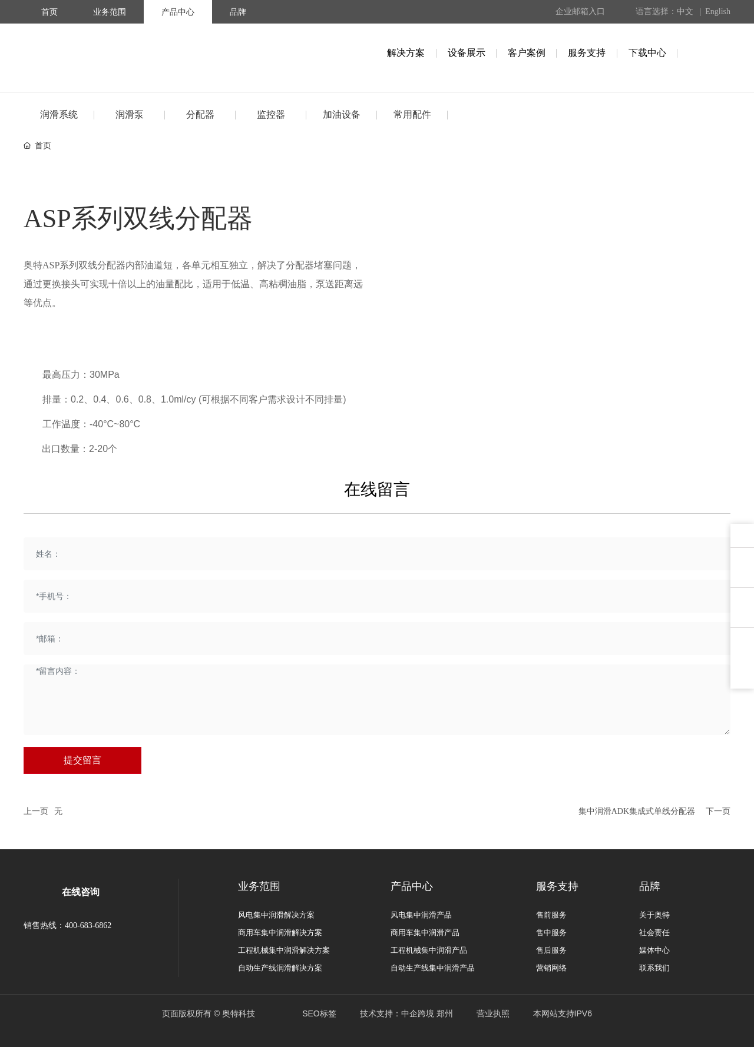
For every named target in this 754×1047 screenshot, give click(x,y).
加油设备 (342, 114)
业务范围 (109, 11)
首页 (49, 11)
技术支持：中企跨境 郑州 (406, 1013)
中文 (685, 11)
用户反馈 (742, 570)
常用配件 (412, 114)
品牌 (238, 11)
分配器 (200, 114)
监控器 (271, 114)
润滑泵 (129, 114)
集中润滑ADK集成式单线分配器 (636, 811)
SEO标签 (319, 1013)
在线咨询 (81, 892)
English (717, 11)
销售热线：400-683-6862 (67, 925)
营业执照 (493, 1013)
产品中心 (177, 11)
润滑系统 (59, 114)
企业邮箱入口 (580, 11)
